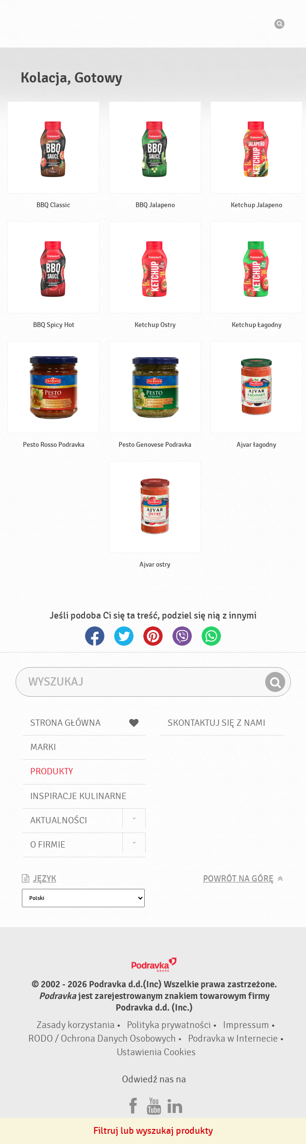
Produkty (51, 771)
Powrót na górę (238, 879)
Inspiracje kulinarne (78, 796)
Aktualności (58, 820)
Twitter (124, 636)
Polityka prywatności (169, 1024)
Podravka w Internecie (233, 1038)
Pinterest (153, 636)
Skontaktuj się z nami (216, 723)
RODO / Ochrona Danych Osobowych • (106, 1038)
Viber (182, 636)
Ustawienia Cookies (156, 1052)
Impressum (246, 1024)
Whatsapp (211, 636)
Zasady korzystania (75, 1024)
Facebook (94, 636)
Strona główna (84, 723)
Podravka (153, 24)
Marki (43, 747)
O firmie (48, 844)
